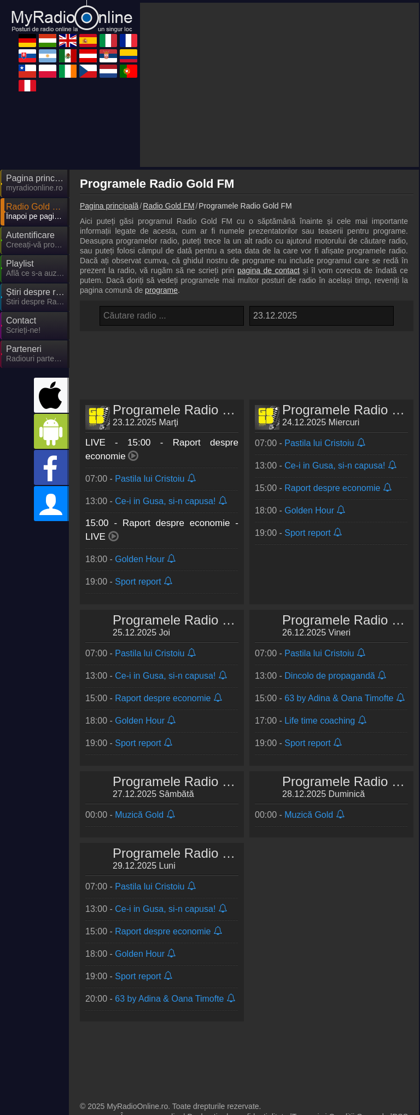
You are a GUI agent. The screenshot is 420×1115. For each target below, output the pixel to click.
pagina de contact (268, 270)
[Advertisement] (279, 84)
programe (161, 290)
